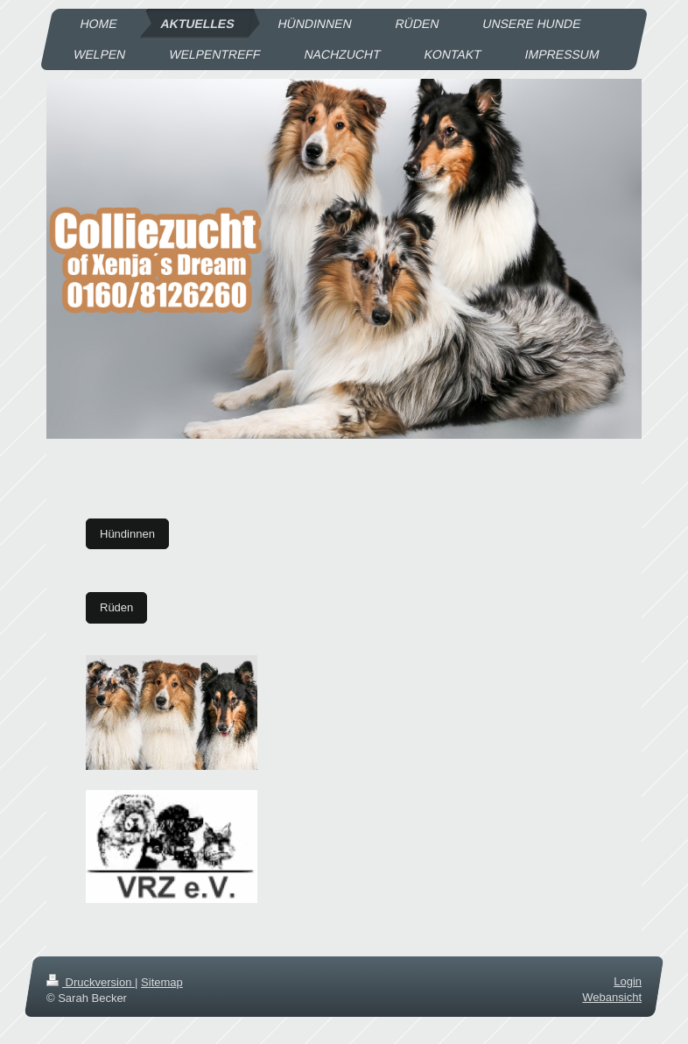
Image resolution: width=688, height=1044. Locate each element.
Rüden (116, 607)
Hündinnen (127, 533)
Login (628, 981)
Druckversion (90, 982)
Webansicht (612, 998)
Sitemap (162, 982)
